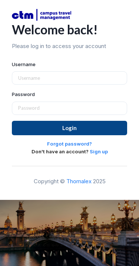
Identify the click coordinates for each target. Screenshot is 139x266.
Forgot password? (69, 144)
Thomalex (79, 181)
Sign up (99, 151)
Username (24, 64)
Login (69, 128)
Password (23, 94)
